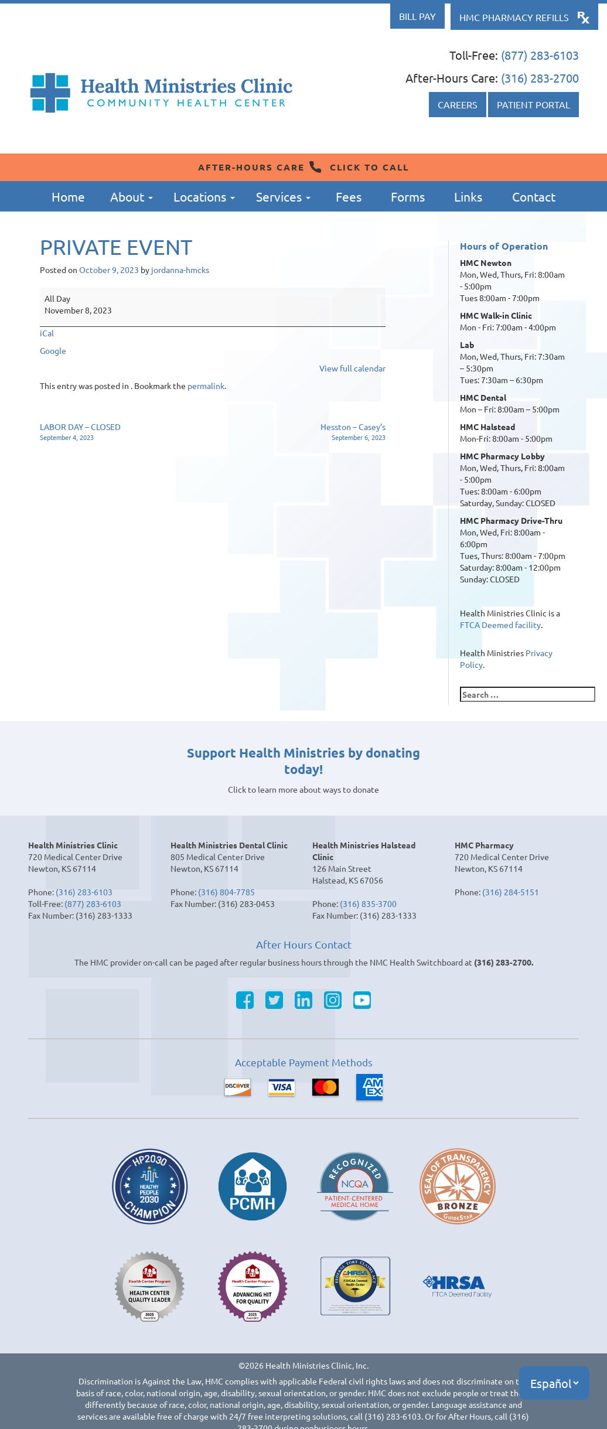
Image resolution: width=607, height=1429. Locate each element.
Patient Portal (533, 104)
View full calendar (352, 368)
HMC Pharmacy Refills (514, 17)
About (131, 196)
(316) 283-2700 (540, 77)
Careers (458, 104)
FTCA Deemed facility (500, 624)
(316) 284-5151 (510, 891)
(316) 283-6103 (84, 891)
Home (68, 196)
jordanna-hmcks (180, 269)
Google (53, 350)
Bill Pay (417, 16)
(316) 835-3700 (368, 903)
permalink (205, 385)
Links (468, 196)
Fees (349, 196)
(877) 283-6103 (540, 54)
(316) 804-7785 (226, 891)
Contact (533, 196)
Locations (204, 196)
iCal (47, 333)
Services (283, 196)
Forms (408, 196)
